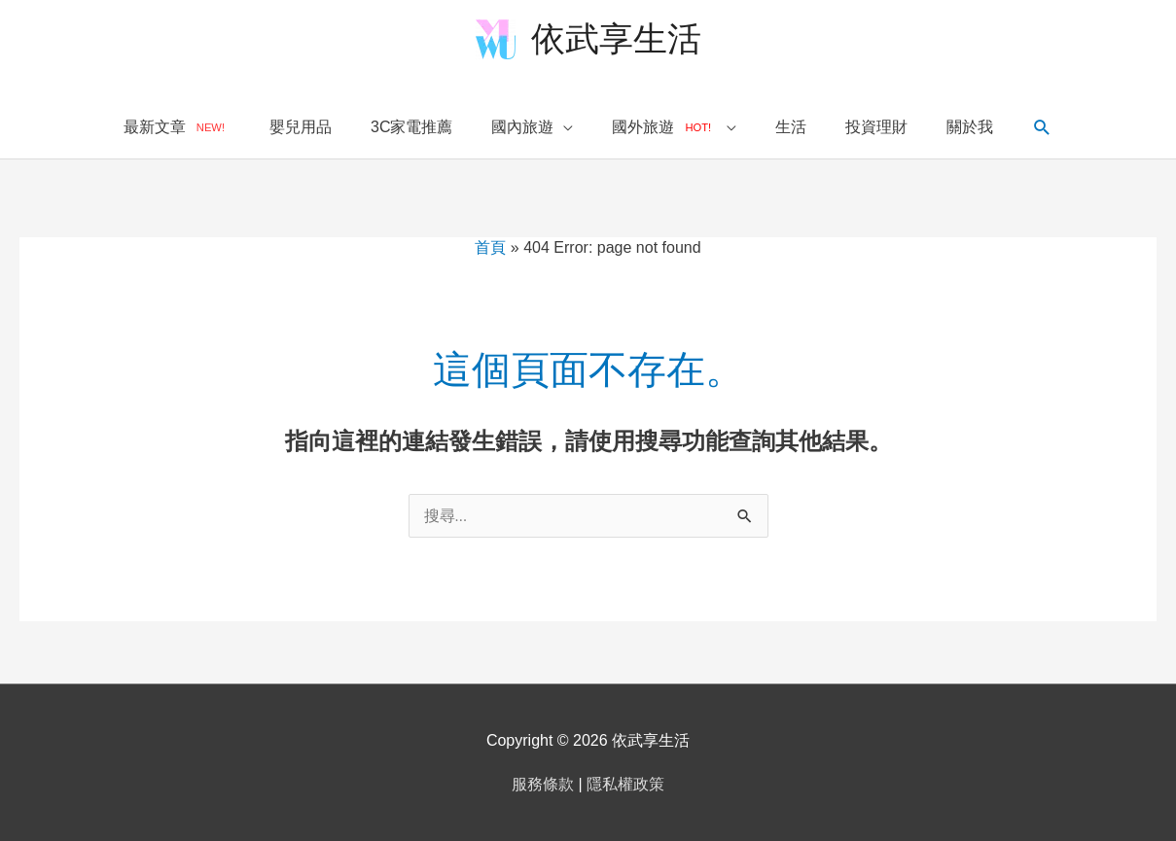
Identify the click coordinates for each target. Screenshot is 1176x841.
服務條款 (543, 784)
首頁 (490, 247)
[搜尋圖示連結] (1042, 128)
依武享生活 (616, 38)
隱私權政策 (625, 784)
